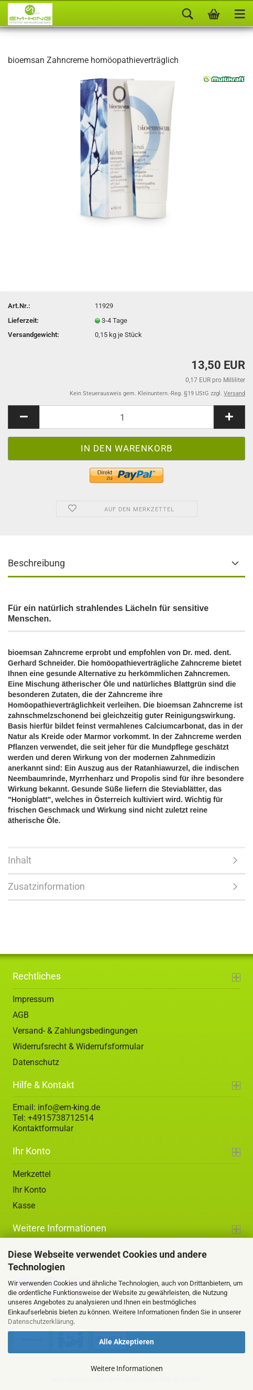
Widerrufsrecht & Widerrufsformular (78, 1046)
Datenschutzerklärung (40, 1321)
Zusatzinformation (46, 886)
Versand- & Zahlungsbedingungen (75, 1031)
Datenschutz (36, 1062)
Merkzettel (32, 1174)
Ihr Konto (29, 1190)
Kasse (24, 1205)
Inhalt (19, 860)
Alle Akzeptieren (126, 1342)
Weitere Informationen (127, 1368)
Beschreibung (36, 562)
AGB (21, 1015)
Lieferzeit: (23, 320)
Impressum (33, 999)
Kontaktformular (43, 1128)
